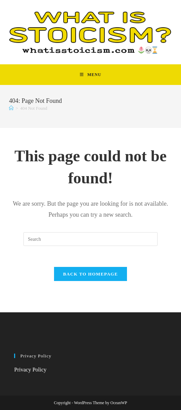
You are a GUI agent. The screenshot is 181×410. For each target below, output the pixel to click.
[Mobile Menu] (90, 74)
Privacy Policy (30, 370)
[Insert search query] (90, 239)
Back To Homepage (90, 274)
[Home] (11, 108)
